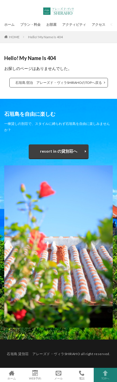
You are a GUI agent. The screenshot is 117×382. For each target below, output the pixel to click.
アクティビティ (74, 24)
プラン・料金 (30, 24)
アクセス (98, 24)
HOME (14, 37)
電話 (81, 375)
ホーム (9, 24)
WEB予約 (35, 375)
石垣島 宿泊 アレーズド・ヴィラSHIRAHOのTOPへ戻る (58, 82)
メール (58, 375)
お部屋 (51, 24)
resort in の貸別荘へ (58, 151)
